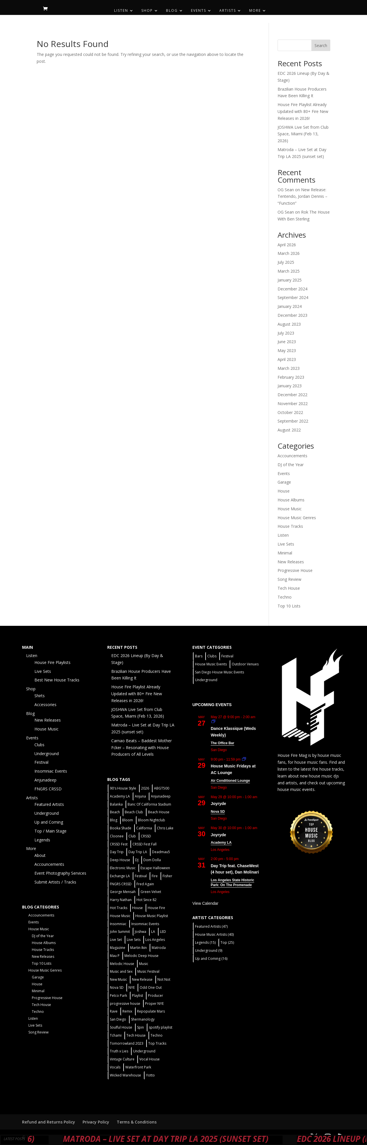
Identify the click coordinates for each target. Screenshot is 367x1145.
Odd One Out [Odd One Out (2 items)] (151, 987)
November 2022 (293, 403)
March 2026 (289, 253)
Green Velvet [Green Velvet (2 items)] (150, 891)
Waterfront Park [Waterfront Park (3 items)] (138, 1067)
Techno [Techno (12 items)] (157, 1035)
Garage (284, 482)
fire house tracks (327, 769)
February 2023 (291, 377)
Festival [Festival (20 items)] (141, 876)
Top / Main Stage (50, 831)
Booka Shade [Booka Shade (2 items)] (120, 828)
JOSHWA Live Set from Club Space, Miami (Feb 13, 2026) (303, 134)
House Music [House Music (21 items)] (120, 915)
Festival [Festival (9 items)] (227, 656)
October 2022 (290, 412)
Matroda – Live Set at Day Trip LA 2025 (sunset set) (191, 1138)
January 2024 (290, 306)
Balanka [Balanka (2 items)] (116, 804)
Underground (46, 753)
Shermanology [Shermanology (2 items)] (143, 1019)
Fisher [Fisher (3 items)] (167, 876)
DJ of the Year (291, 464)
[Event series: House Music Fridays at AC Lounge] (244, 759)
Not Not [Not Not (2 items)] (163, 979)
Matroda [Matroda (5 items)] (159, 947)
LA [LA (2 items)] (153, 931)
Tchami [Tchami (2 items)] (116, 1035)
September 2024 (293, 297)
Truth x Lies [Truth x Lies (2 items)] (119, 1051)
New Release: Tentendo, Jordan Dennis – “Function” (302, 196)
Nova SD (218, 812)
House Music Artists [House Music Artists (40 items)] (214, 934)
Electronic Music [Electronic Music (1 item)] (123, 867)
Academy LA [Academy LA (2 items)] (120, 796)
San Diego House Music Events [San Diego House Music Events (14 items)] (219, 672)
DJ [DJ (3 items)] (136, 859)
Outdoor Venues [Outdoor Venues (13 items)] (245, 664)
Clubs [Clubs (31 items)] (211, 656)
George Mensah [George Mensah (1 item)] (123, 891)
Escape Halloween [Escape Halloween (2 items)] (155, 867)
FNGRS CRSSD (48, 789)
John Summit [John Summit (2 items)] (120, 931)
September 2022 (293, 421)
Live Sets (286, 544)
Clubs (39, 744)
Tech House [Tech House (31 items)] (136, 1035)
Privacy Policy (96, 1122)
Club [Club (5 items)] (132, 836)
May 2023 (287, 350)
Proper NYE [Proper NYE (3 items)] (154, 1003)
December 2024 (292, 289)
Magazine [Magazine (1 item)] (117, 947)
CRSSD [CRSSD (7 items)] (146, 836)
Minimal (285, 553)
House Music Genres (297, 517)
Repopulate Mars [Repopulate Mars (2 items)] (151, 1011)
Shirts (39, 695)
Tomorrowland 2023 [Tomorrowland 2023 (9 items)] (126, 1043)
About (40, 855)
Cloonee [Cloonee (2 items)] (117, 836)
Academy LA (221, 843)
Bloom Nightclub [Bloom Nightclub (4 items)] (151, 820)
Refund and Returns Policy (48, 1122)
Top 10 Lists (289, 606)
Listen (121, 11)
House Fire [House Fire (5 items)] (156, 907)
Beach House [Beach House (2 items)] (158, 812)
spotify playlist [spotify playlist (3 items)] (160, 1027)
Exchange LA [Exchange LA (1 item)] (120, 876)
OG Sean (286, 189)
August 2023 (289, 324)
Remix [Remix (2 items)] (127, 1011)
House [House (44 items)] (137, 907)
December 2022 (292, 394)
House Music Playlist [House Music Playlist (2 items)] (151, 915)
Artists (227, 11)
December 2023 (292, 315)
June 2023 (287, 341)
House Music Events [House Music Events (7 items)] (211, 664)
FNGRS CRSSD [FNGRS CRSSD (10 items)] (121, 884)
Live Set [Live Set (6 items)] (116, 939)
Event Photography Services (60, 873)
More (255, 11)
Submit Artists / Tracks (55, 882)
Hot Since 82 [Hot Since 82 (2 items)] (146, 899)
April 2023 (287, 359)
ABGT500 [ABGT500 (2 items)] (161, 788)
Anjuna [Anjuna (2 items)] (140, 796)
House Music (290, 508)
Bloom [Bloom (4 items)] (127, 820)
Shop (147, 11)
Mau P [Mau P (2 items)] (115, 955)
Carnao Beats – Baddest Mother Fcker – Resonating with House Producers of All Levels (141, 747)
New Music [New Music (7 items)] (118, 979)
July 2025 (286, 262)
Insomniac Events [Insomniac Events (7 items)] (145, 923)
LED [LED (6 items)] (163, 931)
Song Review (289, 579)
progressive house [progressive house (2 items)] (125, 1003)
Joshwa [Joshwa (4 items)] (140, 931)
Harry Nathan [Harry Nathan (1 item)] (121, 899)
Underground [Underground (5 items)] (144, 1051)
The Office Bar (222, 743)
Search (321, 45)
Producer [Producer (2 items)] (155, 995)
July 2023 (286, 333)
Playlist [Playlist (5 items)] (137, 995)
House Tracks (290, 526)
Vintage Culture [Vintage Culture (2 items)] (122, 1059)
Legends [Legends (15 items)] (205, 942)
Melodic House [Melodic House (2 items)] (122, 963)
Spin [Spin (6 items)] (140, 1027)
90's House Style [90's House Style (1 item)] (123, 788)
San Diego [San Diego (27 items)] (118, 1019)
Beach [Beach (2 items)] (115, 812)
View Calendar (205, 903)
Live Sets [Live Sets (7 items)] (133, 939)
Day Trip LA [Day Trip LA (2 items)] (137, 851)
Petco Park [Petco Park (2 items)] (118, 995)
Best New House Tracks (56, 680)
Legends (42, 840)
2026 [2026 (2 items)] (145, 788)
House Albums (291, 500)
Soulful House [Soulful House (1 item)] (121, 1027)
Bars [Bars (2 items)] (198, 656)
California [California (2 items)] (144, 828)
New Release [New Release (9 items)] (142, 979)
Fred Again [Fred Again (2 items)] (145, 884)
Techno (285, 597)
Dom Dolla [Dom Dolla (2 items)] (152, 859)
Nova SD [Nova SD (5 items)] (117, 987)
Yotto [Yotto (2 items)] (150, 1075)
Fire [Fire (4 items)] (155, 876)
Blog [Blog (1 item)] (113, 820)
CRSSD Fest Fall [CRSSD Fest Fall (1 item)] (144, 844)
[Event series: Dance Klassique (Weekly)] (213, 722)
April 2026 (287, 244)
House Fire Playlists (52, 662)
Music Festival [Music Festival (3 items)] (148, 971)
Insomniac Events (50, 771)
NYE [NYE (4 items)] (131, 987)
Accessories (45, 704)
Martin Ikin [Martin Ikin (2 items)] (138, 947)
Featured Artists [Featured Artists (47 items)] (211, 926)
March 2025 (289, 271)
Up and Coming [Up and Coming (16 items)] (211, 958)
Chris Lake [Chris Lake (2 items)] (165, 828)
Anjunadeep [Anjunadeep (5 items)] (161, 796)
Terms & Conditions (137, 1122)
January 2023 (290, 385)
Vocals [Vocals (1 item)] (115, 1067)
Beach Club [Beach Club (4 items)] (134, 812)
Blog (172, 11)
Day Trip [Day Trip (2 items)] (117, 851)
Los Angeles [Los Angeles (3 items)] (155, 939)
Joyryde (218, 803)
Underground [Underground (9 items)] (208, 950)
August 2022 (289, 430)
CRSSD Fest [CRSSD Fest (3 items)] (119, 844)
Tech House (289, 588)
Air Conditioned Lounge (230, 781)
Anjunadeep (45, 780)
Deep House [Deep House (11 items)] (120, 859)
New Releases (291, 561)
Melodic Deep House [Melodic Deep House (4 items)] (141, 955)
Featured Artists (49, 804)
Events (198, 11)
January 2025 (290, 280)
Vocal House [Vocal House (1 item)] (149, 1059)
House (284, 491)
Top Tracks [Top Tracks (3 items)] (157, 1043)
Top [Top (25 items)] (227, 942)
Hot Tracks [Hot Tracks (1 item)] (118, 907)
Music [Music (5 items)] (143, 963)
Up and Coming (48, 822)
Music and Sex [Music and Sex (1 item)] (121, 971)
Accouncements (292, 455)
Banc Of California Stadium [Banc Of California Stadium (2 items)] (149, 804)
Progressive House (295, 570)
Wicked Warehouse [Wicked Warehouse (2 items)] (125, 1075)
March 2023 (289, 368)
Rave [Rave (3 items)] (114, 1011)
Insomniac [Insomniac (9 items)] (118, 923)
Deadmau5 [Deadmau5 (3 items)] (161, 851)
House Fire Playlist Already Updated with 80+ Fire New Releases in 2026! (303, 111)
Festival (41, 762)
